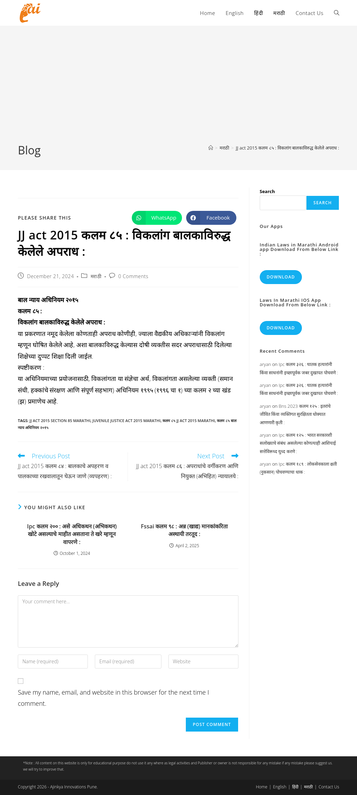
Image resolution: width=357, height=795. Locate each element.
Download (281, 277)
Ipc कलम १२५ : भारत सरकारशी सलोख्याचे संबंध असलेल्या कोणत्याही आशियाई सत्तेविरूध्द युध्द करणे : (298, 443)
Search (267, 191)
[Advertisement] (178, 90)
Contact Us (329, 787)
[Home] (210, 148)
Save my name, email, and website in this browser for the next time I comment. (113, 698)
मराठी (96, 276)
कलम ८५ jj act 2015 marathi (188, 420)
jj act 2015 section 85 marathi (60, 420)
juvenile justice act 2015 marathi (126, 420)
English (279, 787)
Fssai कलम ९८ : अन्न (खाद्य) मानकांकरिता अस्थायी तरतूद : (184, 530)
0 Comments (133, 276)
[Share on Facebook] (211, 218)
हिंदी (295, 787)
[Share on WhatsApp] (157, 218)
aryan (265, 364)
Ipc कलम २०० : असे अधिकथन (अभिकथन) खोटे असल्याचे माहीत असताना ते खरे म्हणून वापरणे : (72, 534)
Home (261, 787)
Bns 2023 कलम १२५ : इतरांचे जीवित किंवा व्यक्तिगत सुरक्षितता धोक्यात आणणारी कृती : (295, 414)
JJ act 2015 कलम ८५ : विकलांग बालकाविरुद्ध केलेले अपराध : (287, 148)
